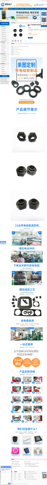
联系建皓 (19, 473)
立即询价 (30, 37)
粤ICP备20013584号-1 (31, 479)
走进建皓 (40, 8)
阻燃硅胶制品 (4, 34)
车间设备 (15, 476)
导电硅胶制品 (16, 20)
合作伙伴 (15, 479)
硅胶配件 (3, 67)
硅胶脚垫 (3, 69)
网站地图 (35, 479)
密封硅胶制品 (22, 8)
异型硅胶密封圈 (4, 59)
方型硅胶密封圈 (4, 57)
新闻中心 (36, 8)
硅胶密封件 (3, 61)
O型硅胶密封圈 (4, 55)
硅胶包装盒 (3, 71)
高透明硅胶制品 (4, 32)
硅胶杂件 (3, 65)
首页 (1, 8)
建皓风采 (19, 476)
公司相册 (19, 479)
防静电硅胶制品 (4, 28)
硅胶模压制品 (27, 8)
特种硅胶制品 (11, 8)
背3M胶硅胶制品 (4, 73)
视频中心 (32, 8)
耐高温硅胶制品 (4, 36)
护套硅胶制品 (16, 8)
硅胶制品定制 (5, 8)
